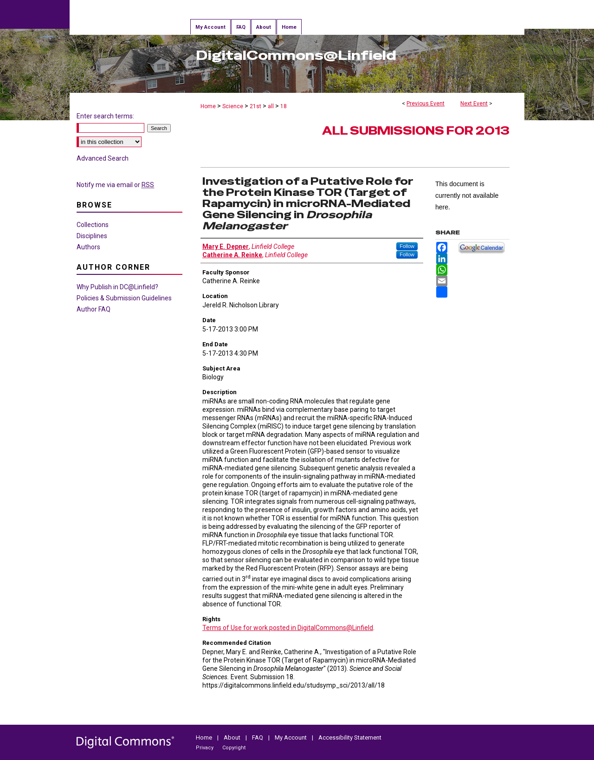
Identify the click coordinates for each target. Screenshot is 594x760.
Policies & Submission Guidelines (124, 298)
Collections (93, 224)
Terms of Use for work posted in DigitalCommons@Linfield (287, 627)
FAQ (257, 737)
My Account (291, 737)
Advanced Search (103, 158)
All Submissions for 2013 (416, 130)
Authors (88, 247)
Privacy (204, 748)
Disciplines (92, 236)
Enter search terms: (105, 116)
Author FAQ (93, 309)
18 (283, 106)
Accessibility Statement (349, 737)
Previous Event (426, 103)
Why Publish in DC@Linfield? (117, 287)
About (232, 737)
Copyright (233, 748)
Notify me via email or (115, 184)
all (271, 106)
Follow (407, 246)
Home (208, 106)
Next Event (474, 103)
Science (233, 106)
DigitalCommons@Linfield (296, 55)
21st (256, 106)
